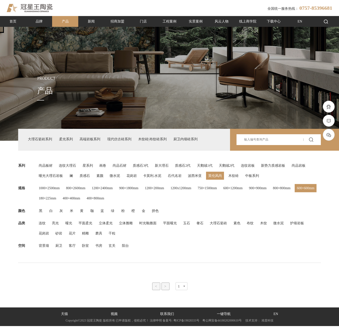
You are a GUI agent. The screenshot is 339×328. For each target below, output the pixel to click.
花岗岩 (132, 176)
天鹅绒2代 (227, 166)
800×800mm (284, 189)
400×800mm (120, 199)
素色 (238, 224)
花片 (72, 235)
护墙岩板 (298, 224)
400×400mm (96, 199)
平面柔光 (86, 224)
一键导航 (224, 316)
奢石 (200, 224)
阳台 (126, 247)
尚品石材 (120, 166)
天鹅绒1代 (205, 166)
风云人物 (222, 21)
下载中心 (274, 21)
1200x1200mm (182, 189)
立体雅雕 (126, 224)
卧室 (85, 247)
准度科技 (267, 322)
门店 (143, 21)
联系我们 (167, 316)
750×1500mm (209, 189)
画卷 (103, 166)
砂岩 (59, 235)
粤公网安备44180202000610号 (221, 322)
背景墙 (44, 247)
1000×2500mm (49, 189)
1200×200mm (155, 189)
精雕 (85, 235)
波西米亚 (196, 176)
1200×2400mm (103, 189)
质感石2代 (183, 166)
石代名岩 (175, 176)
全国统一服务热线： (299, 8)
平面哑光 (170, 224)
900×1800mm (129, 189)
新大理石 (162, 166)
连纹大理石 (67, 166)
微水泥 (115, 176)
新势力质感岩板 (274, 166)
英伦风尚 (216, 176)
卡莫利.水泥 (153, 176)
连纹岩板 (249, 166)
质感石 (85, 176)
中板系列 (253, 176)
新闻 (91, 21)
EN (299, 21)
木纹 (264, 224)
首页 (13, 21)
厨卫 (59, 247)
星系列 (88, 166)
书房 (99, 247)
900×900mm (260, 189)
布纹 (251, 224)
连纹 (42, 224)
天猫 (64, 316)
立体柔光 (106, 224)
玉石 (187, 224)
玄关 (112, 247)
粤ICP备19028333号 (186, 322)
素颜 (100, 176)
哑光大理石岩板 (51, 176)
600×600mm (47, 199)
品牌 (39, 21)
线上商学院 (247, 21)
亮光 (55, 224)
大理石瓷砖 (219, 224)
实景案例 (196, 21)
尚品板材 (46, 166)
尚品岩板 (300, 166)
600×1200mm (235, 189)
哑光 (69, 224)
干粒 (112, 235)
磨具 (99, 235)
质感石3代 (141, 166)
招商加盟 (117, 21)
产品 (65, 21)
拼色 (156, 212)
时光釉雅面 (148, 224)
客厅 (72, 247)
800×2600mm (76, 189)
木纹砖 (234, 176)
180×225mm (72, 199)
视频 (114, 316)
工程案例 (169, 21)
